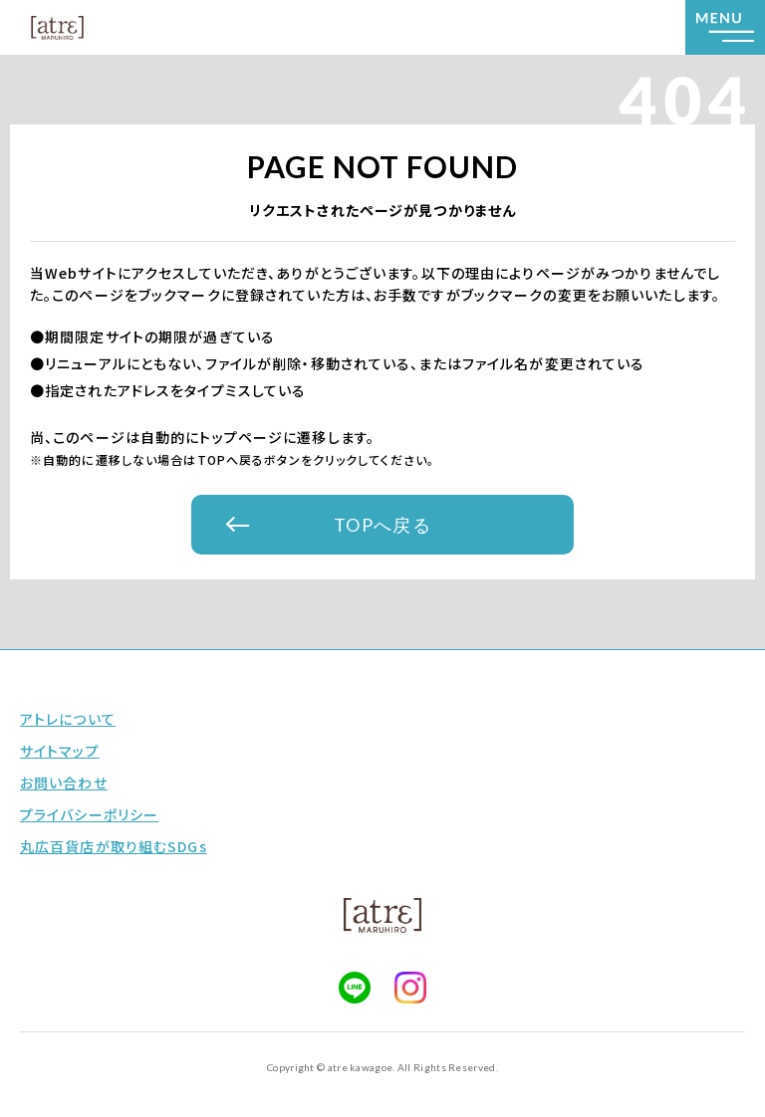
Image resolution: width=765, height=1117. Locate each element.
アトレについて (68, 719)
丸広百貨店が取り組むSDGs (113, 846)
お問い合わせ (64, 782)
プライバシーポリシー (89, 814)
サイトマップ (60, 751)
